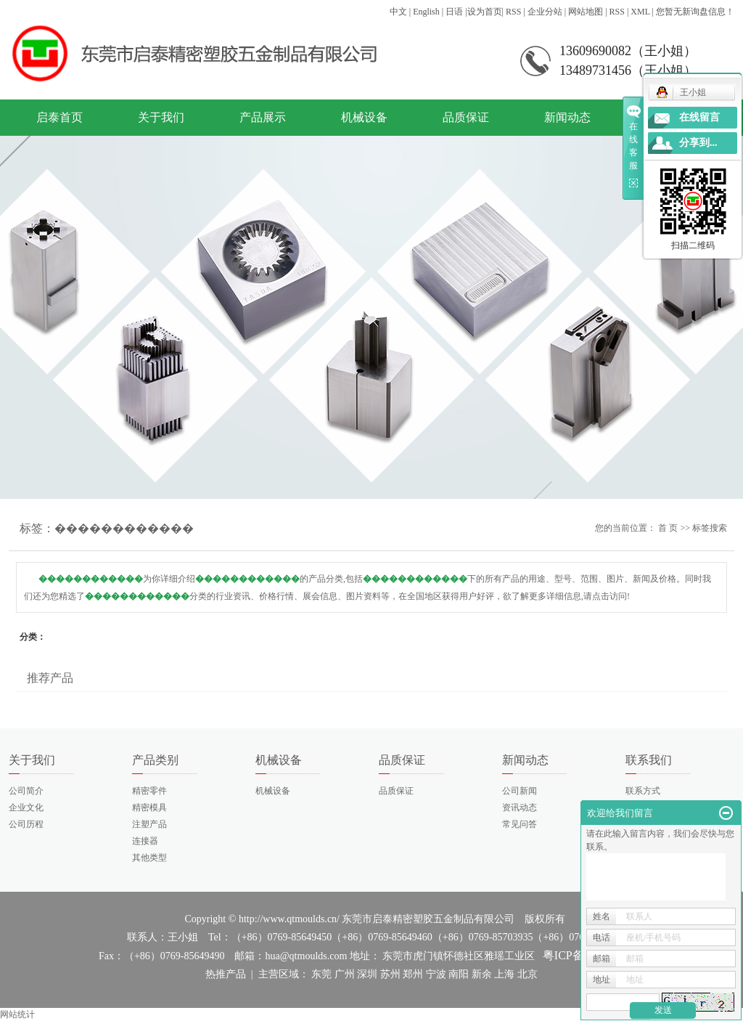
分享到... (698, 142)
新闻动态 (567, 117)
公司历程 (26, 824)
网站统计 (17, 1014)
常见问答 (519, 824)
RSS (513, 12)
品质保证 (466, 117)
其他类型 (149, 858)
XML (640, 12)
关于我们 (161, 117)
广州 (344, 974)
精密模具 (149, 807)
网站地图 (585, 12)
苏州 (390, 974)
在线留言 (699, 117)
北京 (527, 974)
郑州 (413, 974)
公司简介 (26, 791)
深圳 (367, 974)
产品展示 (262, 117)
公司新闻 (519, 791)
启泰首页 (59, 117)
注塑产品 (149, 824)
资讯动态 (519, 807)
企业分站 (545, 12)
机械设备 (364, 117)
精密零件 (149, 791)
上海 (504, 974)
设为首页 (484, 12)
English (426, 12)
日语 (454, 12)
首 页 (668, 528)
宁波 (436, 974)
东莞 (321, 974)
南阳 (458, 974)
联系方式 (642, 791)
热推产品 (225, 974)
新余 (482, 974)
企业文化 (26, 807)
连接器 (145, 841)
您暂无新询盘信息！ (695, 12)
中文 (398, 12)
